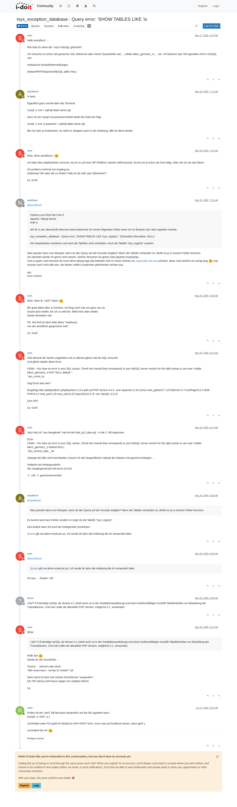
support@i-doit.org (146, 260)
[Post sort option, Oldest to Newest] (197, 26)
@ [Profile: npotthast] (34, 500)
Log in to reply (211, 26)
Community (45, 6)
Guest (30, 598)
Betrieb (22, 26)
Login (36, 785)
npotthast (32, 200)
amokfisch (33, 91)
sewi (29, 35)
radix (30, 708)
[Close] (217, 757)
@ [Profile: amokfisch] (34, 205)
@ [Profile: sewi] (31, 533)
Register (24, 785)
